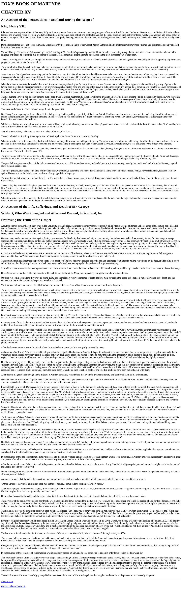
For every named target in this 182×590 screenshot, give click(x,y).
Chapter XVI (7, 581)
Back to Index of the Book (13, 586)
